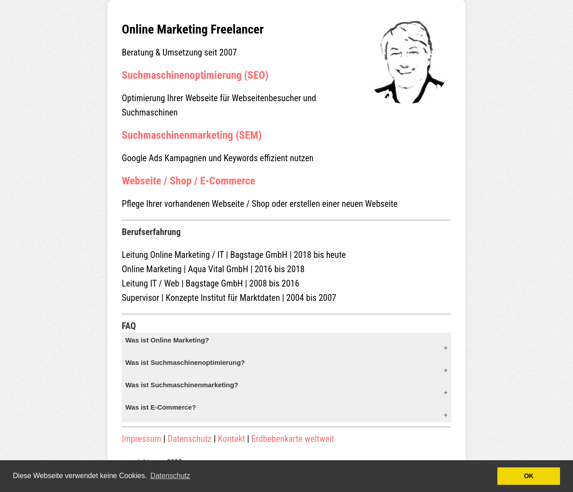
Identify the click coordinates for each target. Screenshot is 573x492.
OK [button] (529, 475)
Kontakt (231, 438)
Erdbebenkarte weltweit (293, 438)
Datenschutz (189, 438)
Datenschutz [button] (170, 475)
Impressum (141, 438)
